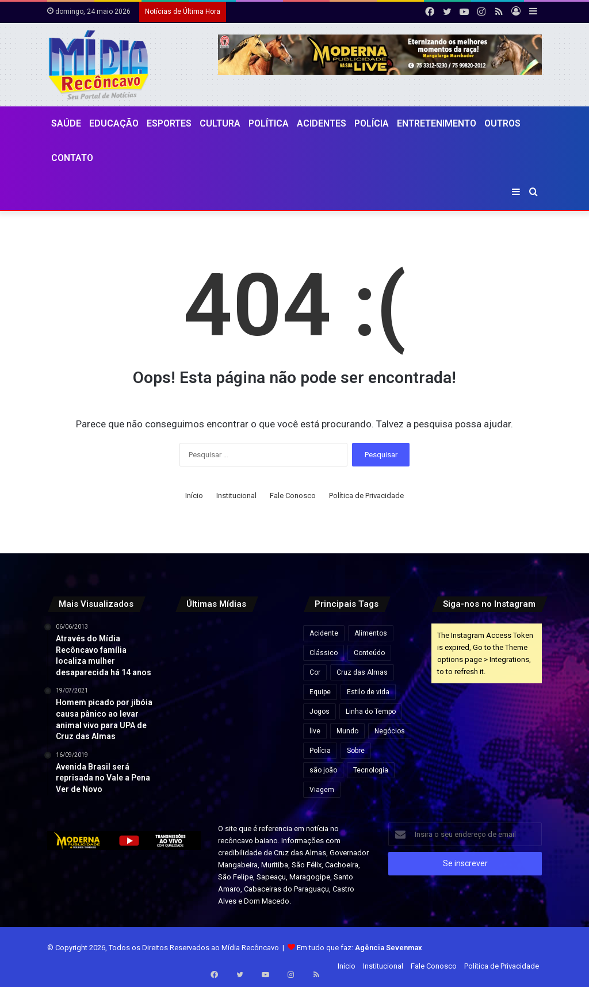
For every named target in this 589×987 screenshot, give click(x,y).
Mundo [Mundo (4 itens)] (347, 731)
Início (194, 495)
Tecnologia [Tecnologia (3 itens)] (370, 770)
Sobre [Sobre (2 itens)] (356, 751)
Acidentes (321, 123)
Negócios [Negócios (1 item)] (389, 731)
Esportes (169, 123)
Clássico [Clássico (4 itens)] (323, 653)
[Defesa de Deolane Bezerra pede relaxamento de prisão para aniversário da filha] (269, 717)
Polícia (371, 123)
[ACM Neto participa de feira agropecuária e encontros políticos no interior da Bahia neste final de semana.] (192, 717)
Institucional (236, 495)
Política (268, 123)
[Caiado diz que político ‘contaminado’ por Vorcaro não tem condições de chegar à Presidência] (230, 717)
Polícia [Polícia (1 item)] (320, 751)
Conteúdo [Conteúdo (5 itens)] (369, 653)
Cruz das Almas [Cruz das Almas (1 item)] (362, 672)
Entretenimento (436, 123)
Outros (502, 123)
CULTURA (220, 123)
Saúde (66, 123)
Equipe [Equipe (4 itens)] (320, 692)
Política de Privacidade (366, 495)
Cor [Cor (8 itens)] (314, 672)
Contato (72, 157)
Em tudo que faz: (359, 947)
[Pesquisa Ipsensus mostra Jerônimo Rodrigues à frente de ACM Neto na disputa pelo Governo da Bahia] (269, 679)
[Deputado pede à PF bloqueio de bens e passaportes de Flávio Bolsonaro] (192, 679)
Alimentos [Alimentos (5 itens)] (370, 633)
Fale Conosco (293, 495)
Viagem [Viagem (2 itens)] (321, 790)
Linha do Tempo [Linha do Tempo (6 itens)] (371, 711)
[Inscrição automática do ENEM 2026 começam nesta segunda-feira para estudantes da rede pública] (230, 640)
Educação (114, 123)
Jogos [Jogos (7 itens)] (319, 711)
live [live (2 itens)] (314, 731)
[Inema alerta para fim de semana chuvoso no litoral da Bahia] (192, 640)
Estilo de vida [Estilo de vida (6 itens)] (368, 692)
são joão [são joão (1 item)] (323, 770)
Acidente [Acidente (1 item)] (323, 633)
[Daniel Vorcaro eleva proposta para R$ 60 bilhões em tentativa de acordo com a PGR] (269, 640)
